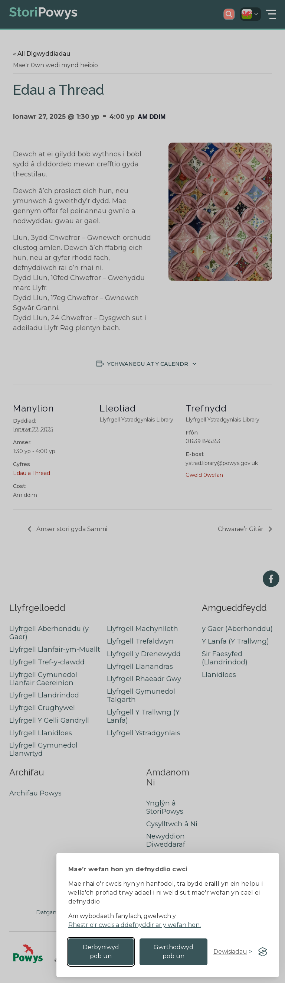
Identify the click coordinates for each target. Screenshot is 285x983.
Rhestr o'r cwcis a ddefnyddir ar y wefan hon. (134, 924)
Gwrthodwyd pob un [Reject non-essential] (173, 952)
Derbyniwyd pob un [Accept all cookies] (101, 952)
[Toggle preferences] (232, 951)
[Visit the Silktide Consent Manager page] (262, 951)
